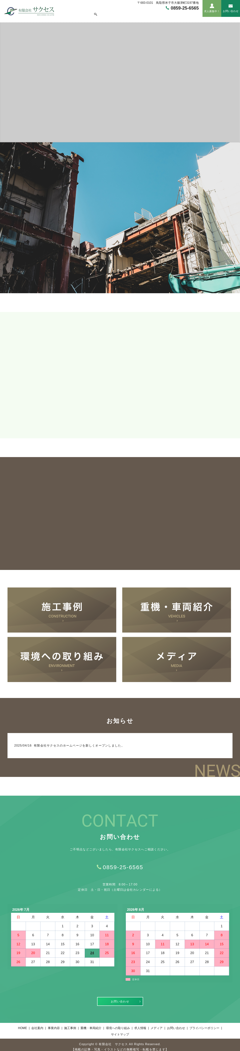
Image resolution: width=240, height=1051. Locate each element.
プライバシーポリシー (204, 1023)
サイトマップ (120, 1030)
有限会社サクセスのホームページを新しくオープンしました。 (79, 740)
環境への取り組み (152, 12)
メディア (187, 12)
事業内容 (94, 12)
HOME (66, 12)
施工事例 (109, 12)
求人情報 (173, 12)
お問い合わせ (120, 996)
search (197, 13)
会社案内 (80, 12)
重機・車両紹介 (127, 12)
